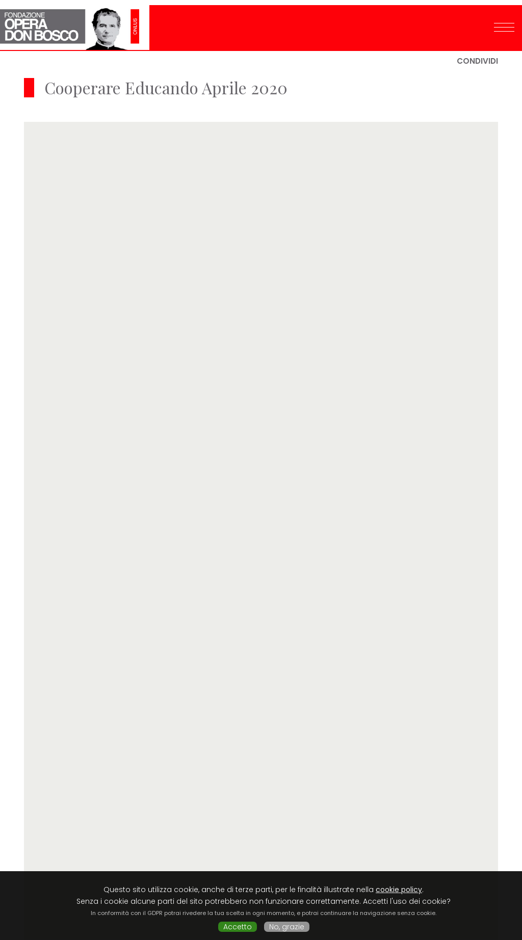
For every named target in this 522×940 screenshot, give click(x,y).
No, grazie (286, 927)
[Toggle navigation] (504, 22)
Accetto (237, 927)
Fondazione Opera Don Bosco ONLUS (74, 22)
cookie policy (399, 889)
